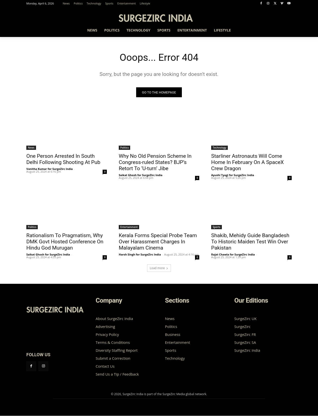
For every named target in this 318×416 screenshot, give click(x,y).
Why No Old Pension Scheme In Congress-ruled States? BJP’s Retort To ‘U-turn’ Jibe (155, 162)
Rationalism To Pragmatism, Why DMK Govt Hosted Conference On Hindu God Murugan (64, 242)
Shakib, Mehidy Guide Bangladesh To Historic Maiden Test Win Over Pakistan (250, 242)
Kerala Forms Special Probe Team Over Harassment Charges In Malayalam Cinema (158, 242)
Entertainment (129, 227)
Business (172, 334)
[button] (286, 31)
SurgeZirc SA (245, 342)
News (31, 148)
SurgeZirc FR (245, 334)
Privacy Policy (107, 334)
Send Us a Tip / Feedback (117, 374)
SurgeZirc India (247, 350)
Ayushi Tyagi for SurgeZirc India (232, 175)
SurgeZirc (242, 326)
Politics (124, 148)
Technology (219, 148)
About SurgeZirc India (114, 318)
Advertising (105, 326)
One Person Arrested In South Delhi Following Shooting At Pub (63, 159)
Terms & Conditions (113, 342)
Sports (216, 227)
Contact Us (105, 366)
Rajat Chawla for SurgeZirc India (233, 254)
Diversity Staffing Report (117, 350)
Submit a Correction (113, 358)
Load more (159, 268)
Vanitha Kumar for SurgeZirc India (49, 169)
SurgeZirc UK (245, 318)
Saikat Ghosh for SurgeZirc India (140, 175)
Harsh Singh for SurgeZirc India (140, 254)
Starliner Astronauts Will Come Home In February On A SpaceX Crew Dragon (247, 162)
